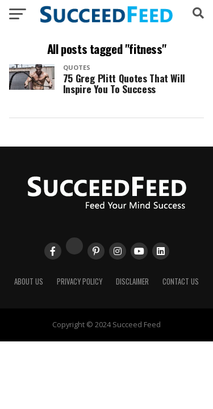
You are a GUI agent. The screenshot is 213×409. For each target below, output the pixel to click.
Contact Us (180, 281)
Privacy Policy (79, 281)
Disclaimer (132, 281)
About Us (28, 281)
